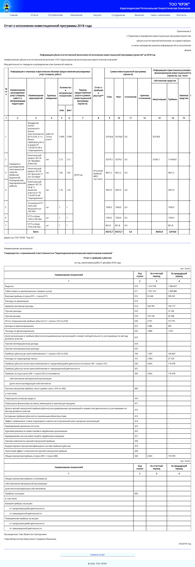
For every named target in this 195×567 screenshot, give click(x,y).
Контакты (181, 15)
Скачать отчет (97, 554)
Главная (14, 15)
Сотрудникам (118, 15)
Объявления (76, 15)
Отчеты (34, 15)
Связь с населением (160, 15)
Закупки (97, 15)
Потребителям (55, 15)
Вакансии (139, 15)
